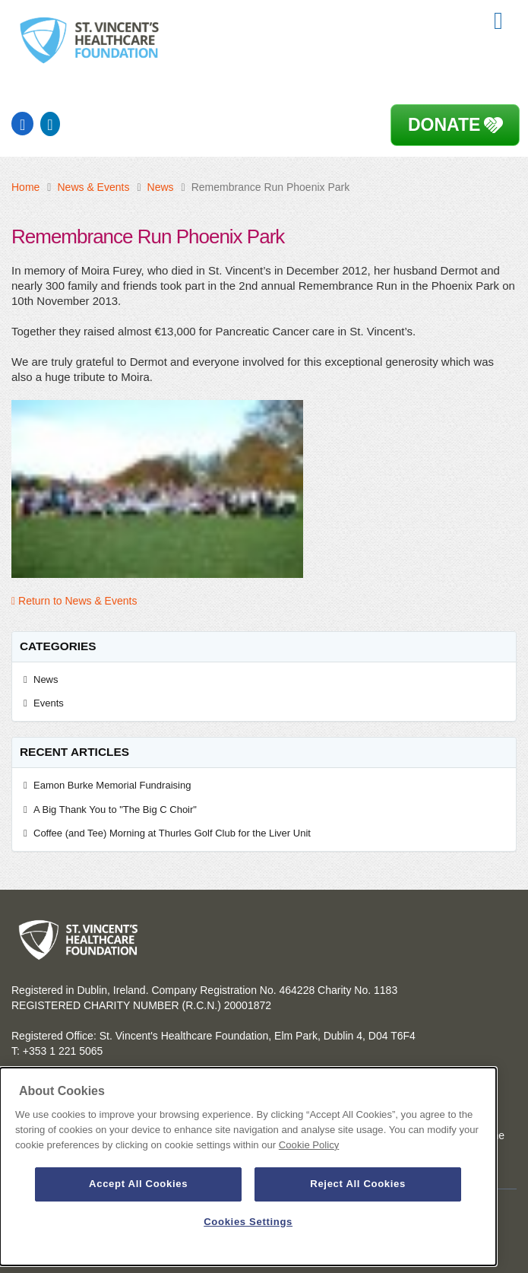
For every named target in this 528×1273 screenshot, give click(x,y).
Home (25, 187)
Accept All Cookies (138, 1183)
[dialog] (248, 1166)
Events (48, 703)
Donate (444, 125)
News (160, 187)
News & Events (93, 187)
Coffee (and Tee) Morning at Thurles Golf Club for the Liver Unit (172, 833)
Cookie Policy (309, 1145)
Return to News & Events (74, 601)
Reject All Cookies (358, 1183)
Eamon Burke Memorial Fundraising (112, 785)
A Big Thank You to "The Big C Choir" (117, 809)
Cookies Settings (248, 1221)
